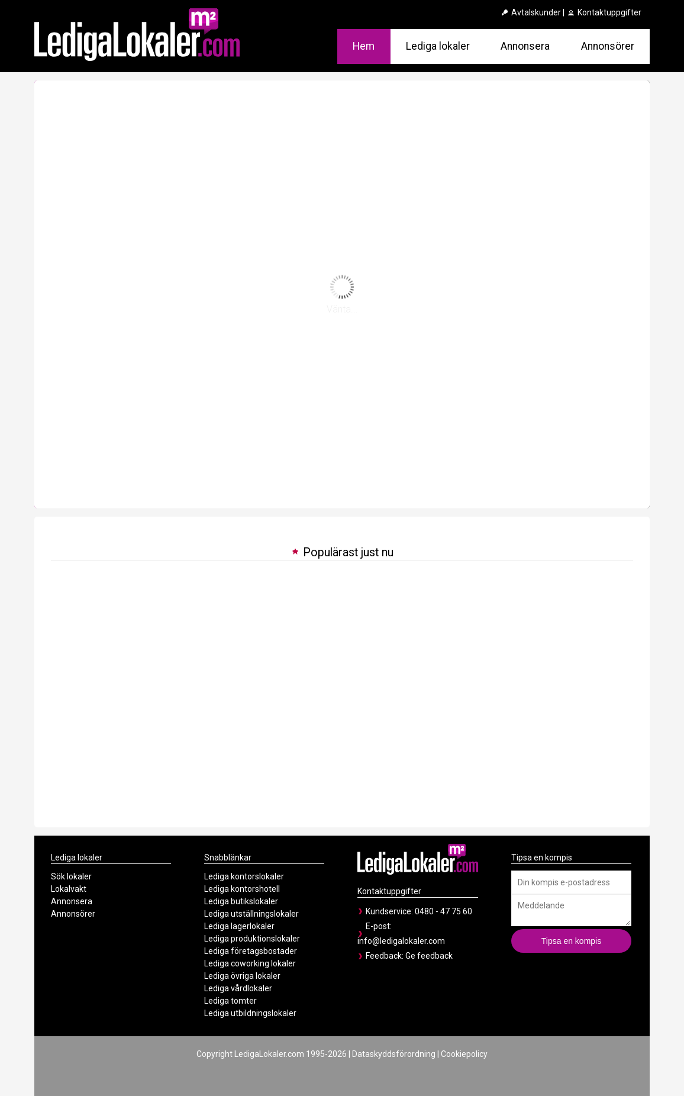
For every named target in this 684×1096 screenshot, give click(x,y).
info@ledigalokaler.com (401, 941)
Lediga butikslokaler (241, 901)
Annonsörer (607, 46)
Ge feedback (429, 955)
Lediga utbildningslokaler (250, 1013)
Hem (364, 46)
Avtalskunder (530, 12)
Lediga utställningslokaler (251, 913)
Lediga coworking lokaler (250, 963)
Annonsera (525, 46)
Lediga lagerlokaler (239, 926)
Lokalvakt (68, 889)
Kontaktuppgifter (603, 12)
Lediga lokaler (438, 46)
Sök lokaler (71, 876)
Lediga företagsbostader (250, 951)
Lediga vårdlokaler (238, 988)
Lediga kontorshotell (242, 889)
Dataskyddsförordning (393, 1054)
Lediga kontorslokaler (244, 876)
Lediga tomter (230, 1000)
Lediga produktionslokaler (252, 938)
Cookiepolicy (464, 1054)
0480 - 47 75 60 (443, 911)
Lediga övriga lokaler (242, 976)
